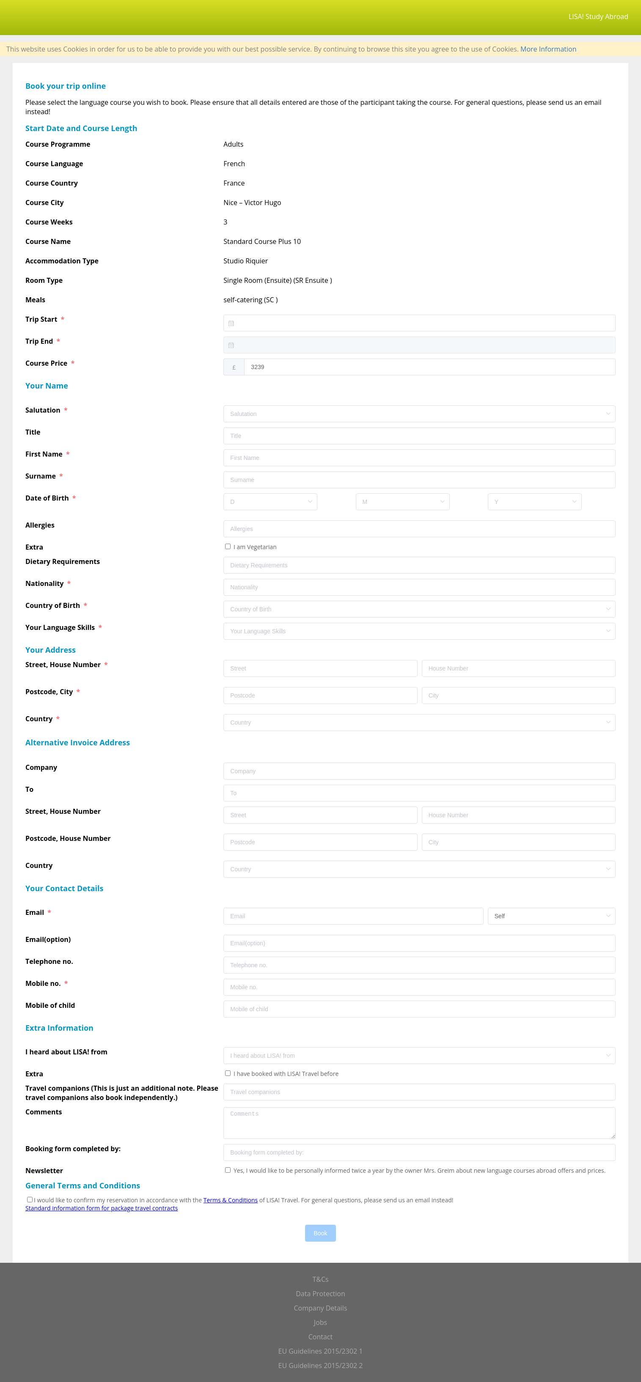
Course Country (51, 183)
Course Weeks (49, 222)
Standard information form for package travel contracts (101, 1208)
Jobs (320, 1322)
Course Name (48, 241)
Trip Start (42, 319)
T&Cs (320, 1279)
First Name (44, 454)
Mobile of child (51, 1005)
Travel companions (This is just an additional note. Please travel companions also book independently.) (121, 1093)
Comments (44, 1112)
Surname (41, 476)
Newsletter (44, 1170)
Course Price (47, 363)
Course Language (54, 163)
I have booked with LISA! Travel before (285, 1074)
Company (42, 767)
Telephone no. (50, 961)
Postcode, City (50, 691)
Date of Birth (48, 498)
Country (40, 718)
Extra (36, 547)
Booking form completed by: (73, 1148)
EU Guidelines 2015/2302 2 (320, 1365)
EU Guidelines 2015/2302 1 (320, 1351)
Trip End (40, 341)
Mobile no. (44, 983)
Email (35, 912)
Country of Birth (53, 605)
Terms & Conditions (231, 1200)
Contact (320, 1336)
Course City (44, 202)
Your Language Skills (60, 627)
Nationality (45, 583)
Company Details (320, 1308)
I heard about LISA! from (67, 1051)
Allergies (40, 525)
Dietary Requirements (63, 561)
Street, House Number (63, 664)
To (30, 789)
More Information (548, 49)
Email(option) (48, 939)
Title (33, 432)
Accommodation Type (62, 260)
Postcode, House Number (69, 838)
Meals (35, 299)
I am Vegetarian (254, 547)
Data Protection (320, 1293)
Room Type (44, 280)
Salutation (43, 410)
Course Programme (58, 144)
